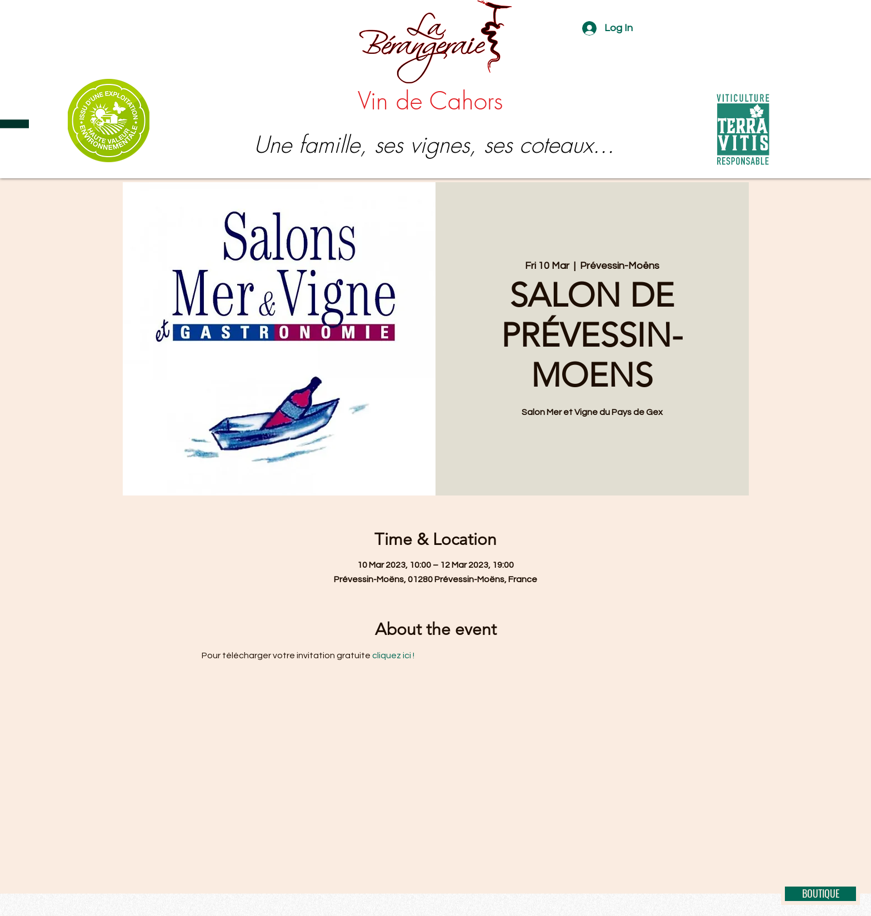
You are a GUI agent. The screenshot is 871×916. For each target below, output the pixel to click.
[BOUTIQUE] (820, 894)
